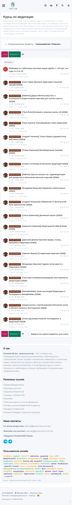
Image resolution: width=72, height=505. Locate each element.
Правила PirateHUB (13, 391)
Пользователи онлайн (15, 451)
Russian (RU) (21, 493)
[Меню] (4, 5)
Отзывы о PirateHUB (14, 395)
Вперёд (14, 54)
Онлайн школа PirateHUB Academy (21, 405)
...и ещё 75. (8, 476)
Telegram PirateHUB (13, 409)
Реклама (7, 398)
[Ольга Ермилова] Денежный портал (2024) (42, 215)
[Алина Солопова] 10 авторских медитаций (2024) (45, 163)
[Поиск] (62, 5)
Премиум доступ (12, 388)
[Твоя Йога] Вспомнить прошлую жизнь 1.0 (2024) (45, 112)
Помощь (32, 495)
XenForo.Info (18, 499)
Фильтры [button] (8, 62)
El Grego (12, 74)
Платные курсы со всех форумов (20, 402)
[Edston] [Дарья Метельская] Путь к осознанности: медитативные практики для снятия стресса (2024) (35, 98)
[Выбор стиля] (68, 5)
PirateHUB (7, 493)
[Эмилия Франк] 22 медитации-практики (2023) (44, 253)
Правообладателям (13, 385)
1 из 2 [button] (5, 54)
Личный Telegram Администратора (21, 412)
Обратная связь (36, 493)
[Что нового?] (57, 5)
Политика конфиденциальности (14, 495)
